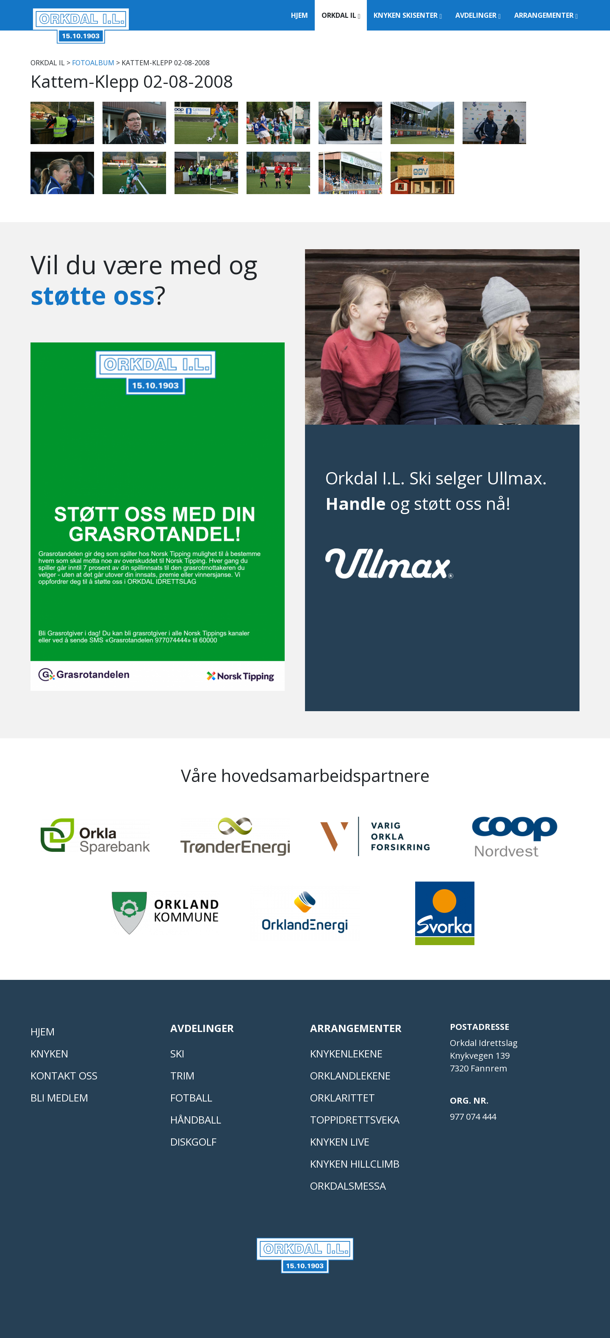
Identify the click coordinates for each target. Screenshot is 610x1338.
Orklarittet (342, 1097)
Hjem (299, 15)
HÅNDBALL (195, 1120)
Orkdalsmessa (348, 1186)
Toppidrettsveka (354, 1120)
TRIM (182, 1075)
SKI (177, 1053)
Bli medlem (59, 1097)
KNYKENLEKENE (346, 1053)
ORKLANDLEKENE (350, 1075)
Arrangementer (546, 15)
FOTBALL (191, 1097)
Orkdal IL (341, 15)
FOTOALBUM (93, 62)
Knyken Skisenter (408, 15)
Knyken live (339, 1142)
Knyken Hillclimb (354, 1164)
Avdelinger (478, 15)
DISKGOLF (193, 1142)
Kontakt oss (63, 1075)
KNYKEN (49, 1053)
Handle (355, 503)
